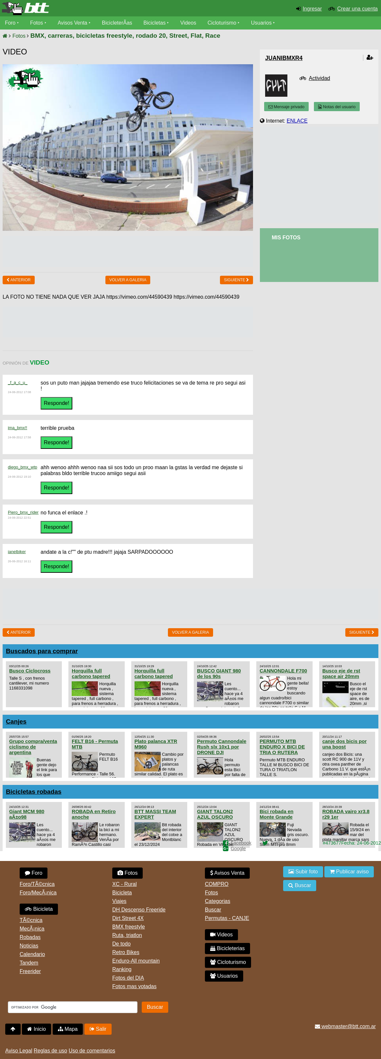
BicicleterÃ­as (118, 23)
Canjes (16, 721)
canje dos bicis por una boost (344, 743)
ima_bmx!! (17, 427)
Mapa (68, 1029)
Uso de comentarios (92, 1050)
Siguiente (236, 280)
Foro (10, 23)
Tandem (29, 963)
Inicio (36, 1029)
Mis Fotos (286, 237)
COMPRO (216, 884)
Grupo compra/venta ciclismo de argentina (33, 746)
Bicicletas (156, 23)
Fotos (37, 23)
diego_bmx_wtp (22, 467)
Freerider (30, 971)
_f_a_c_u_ (17, 382)
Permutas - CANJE (227, 918)
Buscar (213, 909)
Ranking (122, 969)
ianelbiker (17, 551)
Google (238, 848)
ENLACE (297, 121)
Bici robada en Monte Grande (276, 814)
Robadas (30, 937)
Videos (189, 23)
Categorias (217, 901)
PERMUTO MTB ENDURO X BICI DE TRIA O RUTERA (282, 746)
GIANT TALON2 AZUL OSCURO (215, 814)
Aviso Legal (18, 1050)
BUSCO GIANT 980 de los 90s (219, 673)
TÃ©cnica (31, 920)
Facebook (241, 843)
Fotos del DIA (128, 978)
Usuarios (262, 23)
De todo (121, 944)
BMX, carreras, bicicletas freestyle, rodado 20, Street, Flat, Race (125, 35)
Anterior (19, 280)
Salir (98, 1029)
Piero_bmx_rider (23, 512)
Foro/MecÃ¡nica (38, 892)
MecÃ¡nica (32, 928)
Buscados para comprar (42, 651)
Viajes (119, 901)
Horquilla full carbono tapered (91, 673)
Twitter (277, 843)
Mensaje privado (286, 106)
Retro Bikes (125, 952)
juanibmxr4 (283, 58)
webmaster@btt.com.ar (345, 1026)
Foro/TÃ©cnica (37, 884)
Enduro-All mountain (136, 961)
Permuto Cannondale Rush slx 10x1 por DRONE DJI (221, 746)
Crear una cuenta (357, 8)
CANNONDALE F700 (283, 670)
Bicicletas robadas (34, 791)
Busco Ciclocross (29, 670)
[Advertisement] (128, 251)
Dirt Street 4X (128, 918)
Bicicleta (39, 909)
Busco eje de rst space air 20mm (341, 673)
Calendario (32, 954)
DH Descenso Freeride (139, 909)
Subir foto (303, 871)
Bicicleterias (227, 948)
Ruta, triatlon (127, 935)
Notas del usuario (336, 106)
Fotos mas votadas (134, 986)
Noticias (29, 946)
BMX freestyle (128, 926)
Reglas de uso (50, 1050)
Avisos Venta (73, 23)
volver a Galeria (127, 280)
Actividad (319, 78)
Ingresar (312, 8)
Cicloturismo (223, 23)
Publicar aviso (349, 871)
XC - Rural (124, 884)
